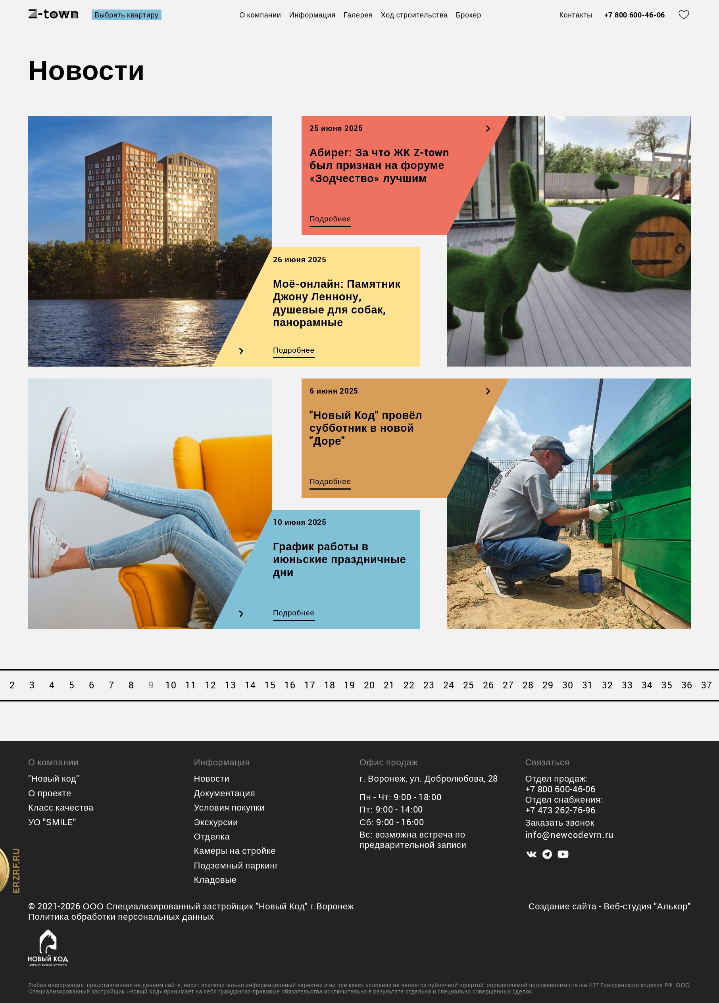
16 (290, 685)
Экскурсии (216, 822)
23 (428, 685)
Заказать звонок (559, 822)
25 (468, 685)
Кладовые (215, 879)
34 (647, 685)
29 (547, 685)
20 (369, 685)
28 (528, 685)
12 (210, 685)
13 (230, 685)
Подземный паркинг (236, 865)
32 (607, 685)
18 (329, 685)
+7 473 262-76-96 (560, 810)
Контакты (575, 15)
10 (170, 685)
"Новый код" (53, 778)
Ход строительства (414, 14)
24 (448, 685)
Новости (212, 778)
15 (270, 685)
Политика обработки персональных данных (121, 916)
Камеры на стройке (235, 850)
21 (389, 685)
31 (587, 685)
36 (686, 685)
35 (666, 685)
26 (488, 685)
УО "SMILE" (52, 822)
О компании (260, 14)
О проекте (49, 793)
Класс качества (61, 807)
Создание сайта (563, 906)
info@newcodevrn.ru (569, 834)
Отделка (212, 836)
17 (309, 685)
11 (190, 685)
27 (508, 685)
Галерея (358, 14)
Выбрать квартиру (126, 14)
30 (567, 685)
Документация (225, 793)
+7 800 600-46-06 (634, 15)
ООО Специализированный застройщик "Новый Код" (195, 906)
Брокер (468, 14)
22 (409, 685)
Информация (312, 14)
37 (706, 685)
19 (349, 685)
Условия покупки (229, 807)
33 (627, 685)
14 (250, 685)
